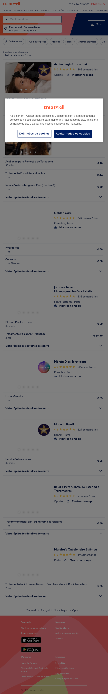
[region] (54, 120)
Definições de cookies (34, 133)
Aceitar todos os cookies (73, 133)
